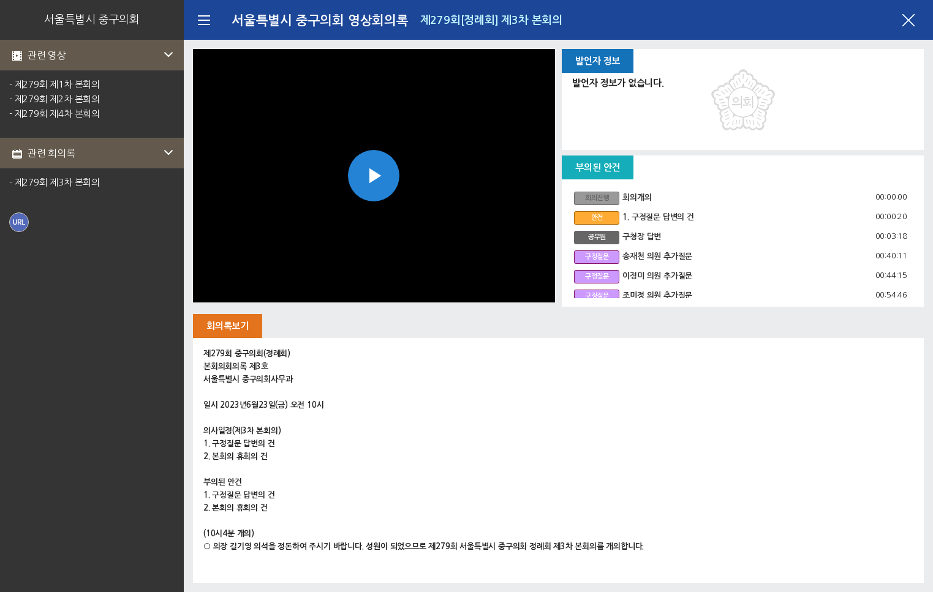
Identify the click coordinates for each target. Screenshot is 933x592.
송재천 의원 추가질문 (657, 256)
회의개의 (636, 197)
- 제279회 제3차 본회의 (54, 182)
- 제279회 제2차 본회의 (54, 98)
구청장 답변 (641, 237)
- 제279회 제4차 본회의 (54, 113)
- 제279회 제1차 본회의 (54, 84)
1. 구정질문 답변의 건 (657, 217)
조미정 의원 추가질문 (657, 295)
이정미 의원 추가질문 (657, 276)
